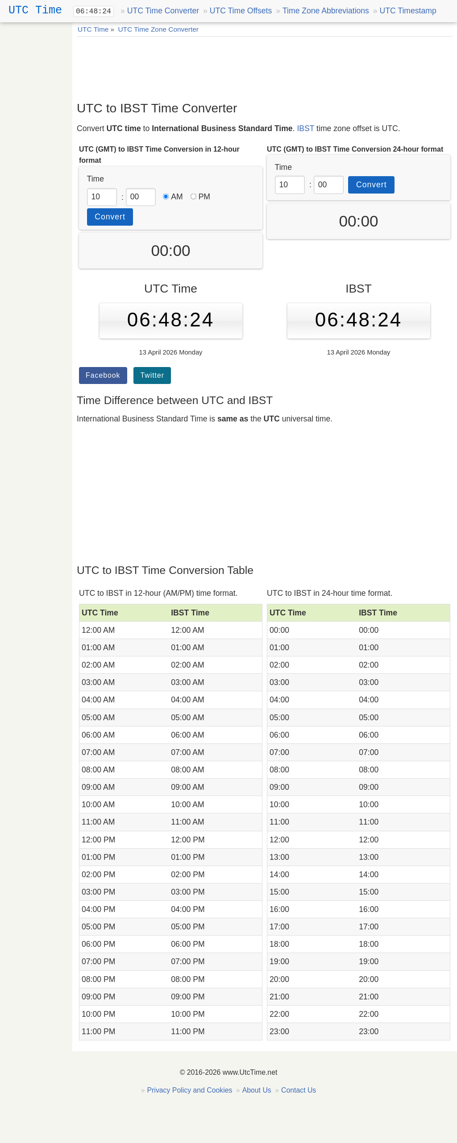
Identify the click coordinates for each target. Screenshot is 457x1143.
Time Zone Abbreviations (326, 10)
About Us (256, 1090)
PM (200, 196)
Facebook (103, 375)
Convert (110, 216)
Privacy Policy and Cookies (190, 1090)
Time (95, 178)
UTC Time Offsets (241, 10)
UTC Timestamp (408, 10)
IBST (305, 128)
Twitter (152, 375)
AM (173, 196)
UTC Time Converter (163, 10)
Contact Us (298, 1090)
